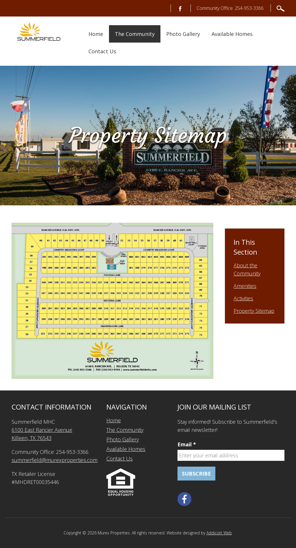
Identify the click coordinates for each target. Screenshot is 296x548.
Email (186, 444)
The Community (135, 33)
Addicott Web (219, 533)
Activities (243, 298)
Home (95, 33)
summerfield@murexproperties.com (54, 459)
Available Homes (232, 33)
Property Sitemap (254, 310)
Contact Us (102, 51)
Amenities (245, 285)
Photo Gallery (183, 33)
